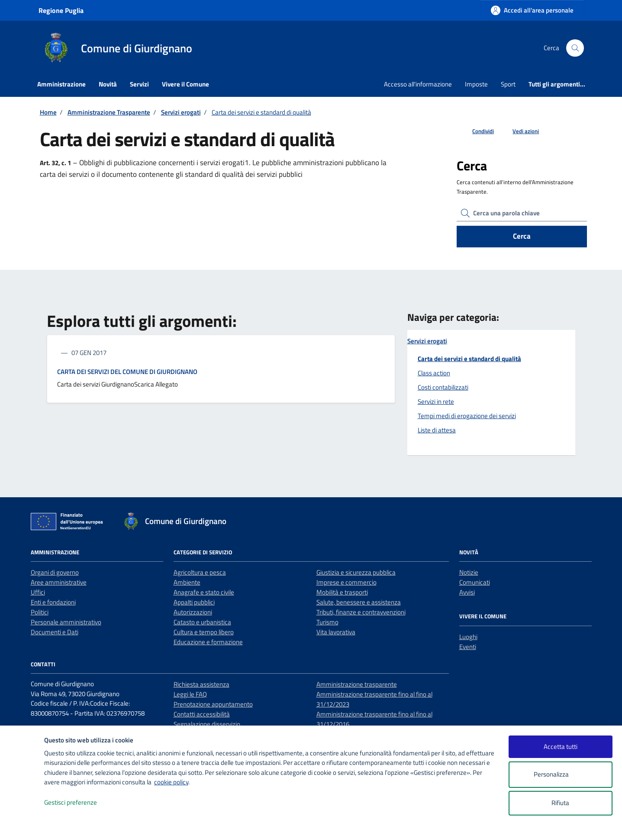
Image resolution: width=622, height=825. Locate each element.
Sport (508, 84)
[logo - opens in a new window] (22, 809)
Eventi (467, 647)
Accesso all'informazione (418, 84)
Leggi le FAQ (190, 694)
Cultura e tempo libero (204, 632)
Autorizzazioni (193, 612)
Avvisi (467, 592)
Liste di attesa (437, 430)
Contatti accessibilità (202, 714)
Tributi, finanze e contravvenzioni (361, 612)
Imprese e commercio (346, 582)
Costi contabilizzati (443, 387)
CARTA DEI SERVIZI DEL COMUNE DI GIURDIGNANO (127, 372)
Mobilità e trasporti (342, 592)
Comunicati (474, 582)
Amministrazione (61, 84)
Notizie (468, 572)
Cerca (522, 236)
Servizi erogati (427, 341)
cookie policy (171, 782)
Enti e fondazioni (53, 602)
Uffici (38, 592)
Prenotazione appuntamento (213, 704)
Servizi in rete (436, 401)
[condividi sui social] (476, 131)
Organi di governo (55, 572)
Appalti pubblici (194, 602)
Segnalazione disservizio (207, 724)
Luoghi (468, 637)
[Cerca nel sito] (574, 48)
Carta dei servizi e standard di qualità (469, 359)
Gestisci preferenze (79, 803)
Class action (434, 373)
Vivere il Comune (185, 84)
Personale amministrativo (66, 622)
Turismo (327, 622)
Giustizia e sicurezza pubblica (356, 572)
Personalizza (560, 774)
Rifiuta (560, 803)
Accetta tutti (560, 746)
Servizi (139, 84)
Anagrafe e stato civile (204, 592)
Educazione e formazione (208, 642)
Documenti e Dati (54, 632)
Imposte (476, 84)
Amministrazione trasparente (356, 684)
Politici (39, 612)
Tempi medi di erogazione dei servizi (467, 416)
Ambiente (187, 582)
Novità (108, 84)
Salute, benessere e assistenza (358, 602)
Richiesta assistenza (201, 684)
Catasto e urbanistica (202, 622)
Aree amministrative (59, 582)
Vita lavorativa (335, 632)
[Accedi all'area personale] (532, 10)
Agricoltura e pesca (200, 572)
